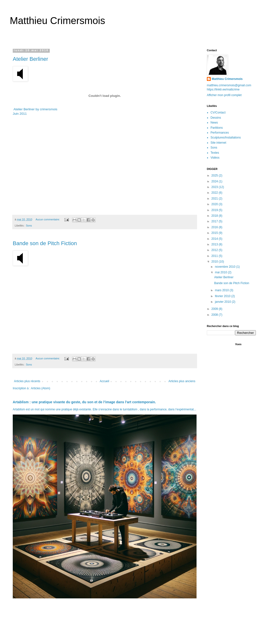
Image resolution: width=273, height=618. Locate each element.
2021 (215, 198)
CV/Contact (218, 112)
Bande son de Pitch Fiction (45, 243)
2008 (215, 314)
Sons (29, 225)
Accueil (104, 381)
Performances (220, 132)
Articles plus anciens (182, 381)
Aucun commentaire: (48, 219)
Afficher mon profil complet (224, 95)
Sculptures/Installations (226, 137)
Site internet (218, 142)
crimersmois (48, 109)
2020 (215, 204)
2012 (215, 250)
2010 (215, 261)
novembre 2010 (225, 266)
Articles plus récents (27, 381)
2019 (215, 210)
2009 (215, 309)
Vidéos (215, 157)
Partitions (217, 127)
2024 (215, 181)
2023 (215, 187)
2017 (215, 221)
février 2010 (223, 296)
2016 (215, 227)
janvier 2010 (223, 301)
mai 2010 (221, 272)
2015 (215, 233)
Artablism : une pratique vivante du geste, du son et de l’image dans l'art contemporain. (84, 402)
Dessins (216, 117)
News (214, 122)
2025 (215, 175)
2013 (215, 244)
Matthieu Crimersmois (57, 20)
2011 (215, 256)
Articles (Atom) (40, 388)
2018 (215, 215)
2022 (215, 192)
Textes (215, 152)
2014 (215, 238)
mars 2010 (222, 290)
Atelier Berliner (30, 59)
